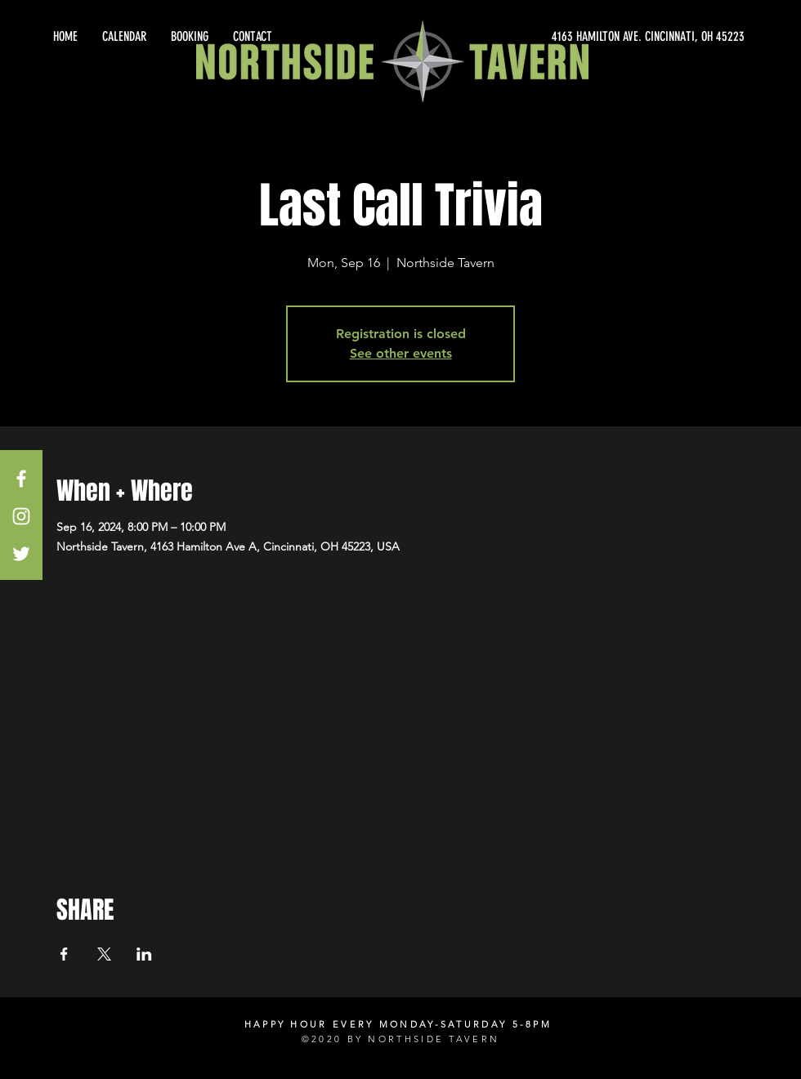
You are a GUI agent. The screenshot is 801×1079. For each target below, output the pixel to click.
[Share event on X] (104, 954)
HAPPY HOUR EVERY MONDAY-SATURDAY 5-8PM (398, 1024)
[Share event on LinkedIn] (144, 954)
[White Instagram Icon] (21, 516)
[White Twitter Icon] (21, 553)
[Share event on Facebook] (64, 954)
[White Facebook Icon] (21, 478)
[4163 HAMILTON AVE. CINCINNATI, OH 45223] (596, 37)
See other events (401, 353)
